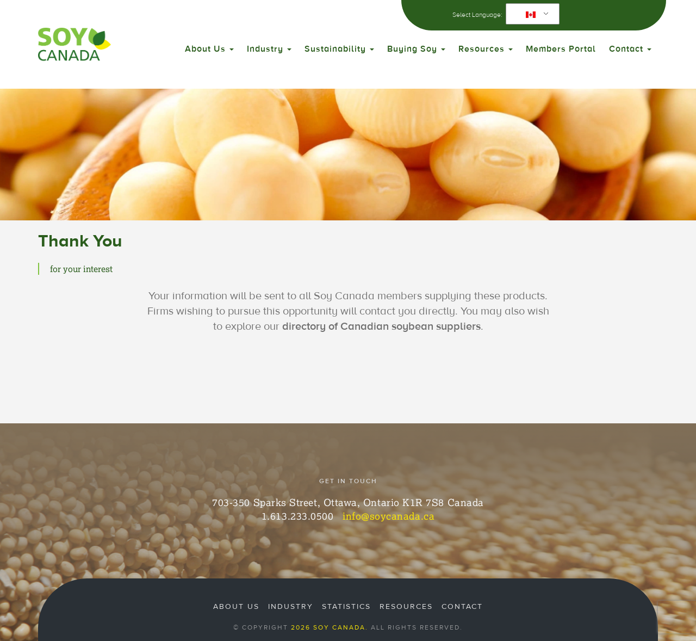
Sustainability (339, 49)
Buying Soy (416, 49)
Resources (485, 49)
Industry (269, 49)
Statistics (346, 607)
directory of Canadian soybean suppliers (381, 326)
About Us (209, 49)
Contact (630, 49)
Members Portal (561, 49)
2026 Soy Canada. (329, 627)
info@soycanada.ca (388, 516)
